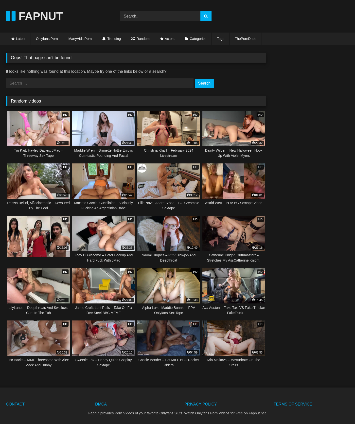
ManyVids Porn (80, 39)
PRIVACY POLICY (200, 404)
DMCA (101, 404)
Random (140, 39)
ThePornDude (245, 39)
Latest (20, 39)
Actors (170, 39)
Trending (111, 39)
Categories (198, 39)
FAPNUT (34, 16)
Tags (220, 39)
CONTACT (15, 404)
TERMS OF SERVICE (293, 404)
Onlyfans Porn (47, 39)
